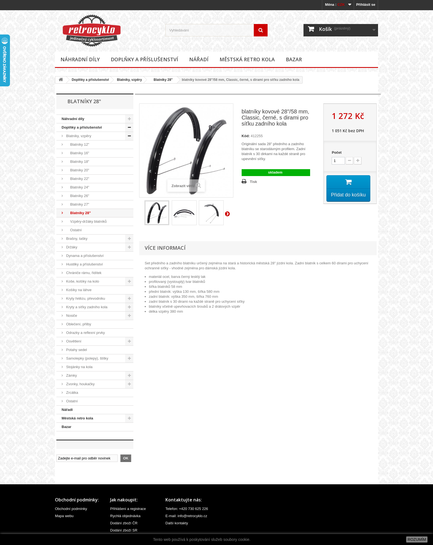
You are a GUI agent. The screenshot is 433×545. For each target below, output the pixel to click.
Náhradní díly (80, 59)
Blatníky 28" (161, 80)
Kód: (246, 136)
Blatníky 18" (77, 161)
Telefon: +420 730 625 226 (186, 509)
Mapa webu (64, 516)
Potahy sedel (76, 350)
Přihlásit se (365, 4)
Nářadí (198, 59)
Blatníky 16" (77, 153)
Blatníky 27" (77, 204)
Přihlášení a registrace (128, 509)
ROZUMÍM (417, 539)
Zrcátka (71, 392)
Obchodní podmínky (71, 509)
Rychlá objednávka (125, 516)
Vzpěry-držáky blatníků (86, 221)
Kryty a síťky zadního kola (86, 307)
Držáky (71, 247)
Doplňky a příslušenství (144, 59)
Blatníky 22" (77, 179)
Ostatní (73, 230)
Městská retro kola (247, 59)
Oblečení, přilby (78, 324)
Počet (336, 152)
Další (228, 213)
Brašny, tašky (76, 238)
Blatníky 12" (77, 144)
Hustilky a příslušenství (84, 264)
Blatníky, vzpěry (129, 80)
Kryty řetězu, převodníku (85, 298)
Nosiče (71, 315)
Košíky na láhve (78, 290)
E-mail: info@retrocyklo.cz (186, 516)
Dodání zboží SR (123, 530)
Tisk (253, 182)
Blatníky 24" (77, 187)
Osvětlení (73, 341)
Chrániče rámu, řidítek (83, 273)
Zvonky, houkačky (80, 384)
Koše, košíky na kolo (82, 281)
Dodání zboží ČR (124, 523)
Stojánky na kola (79, 367)
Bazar (294, 59)
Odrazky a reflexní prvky (85, 333)
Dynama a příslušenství (84, 256)
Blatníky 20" (77, 170)
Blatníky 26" (77, 196)
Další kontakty (176, 523)
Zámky (71, 375)
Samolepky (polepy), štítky (86, 358)
